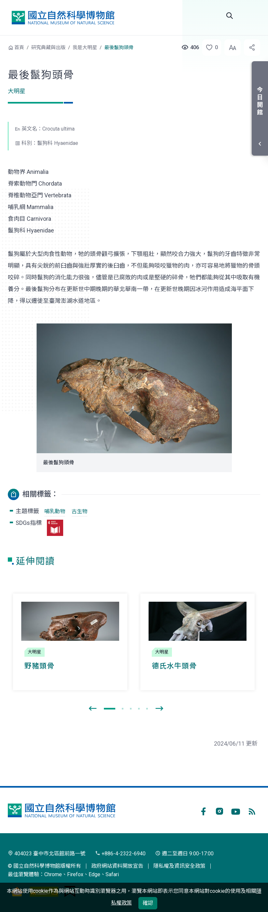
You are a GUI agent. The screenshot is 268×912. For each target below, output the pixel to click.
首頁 (19, 47)
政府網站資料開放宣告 (117, 866)
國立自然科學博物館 (63, 17)
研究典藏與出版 (48, 47)
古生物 (79, 511)
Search (229, 15)
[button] (210, 47)
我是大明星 (85, 47)
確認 (148, 903)
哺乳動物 (54, 511)
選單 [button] (252, 15)
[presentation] (92, 709)
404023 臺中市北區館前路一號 (46, 853)
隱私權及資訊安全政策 (179, 866)
